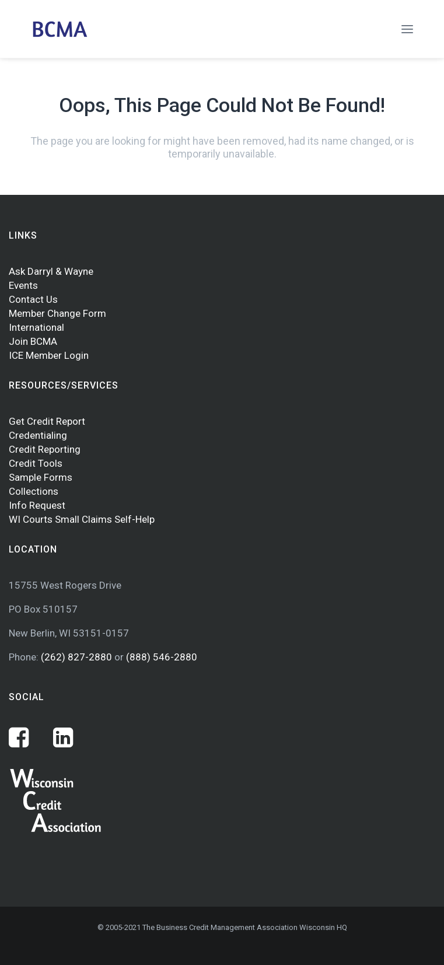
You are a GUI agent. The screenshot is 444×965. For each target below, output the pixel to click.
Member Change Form (57, 313)
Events (23, 285)
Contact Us (33, 299)
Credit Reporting (45, 449)
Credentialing (38, 435)
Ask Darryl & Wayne (51, 271)
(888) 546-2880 (161, 657)
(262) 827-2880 (77, 657)
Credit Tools (35, 463)
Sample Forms (40, 477)
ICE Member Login (49, 355)
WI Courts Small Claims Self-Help (82, 519)
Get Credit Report (47, 421)
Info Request (37, 505)
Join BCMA (33, 341)
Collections (33, 491)
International (36, 327)
